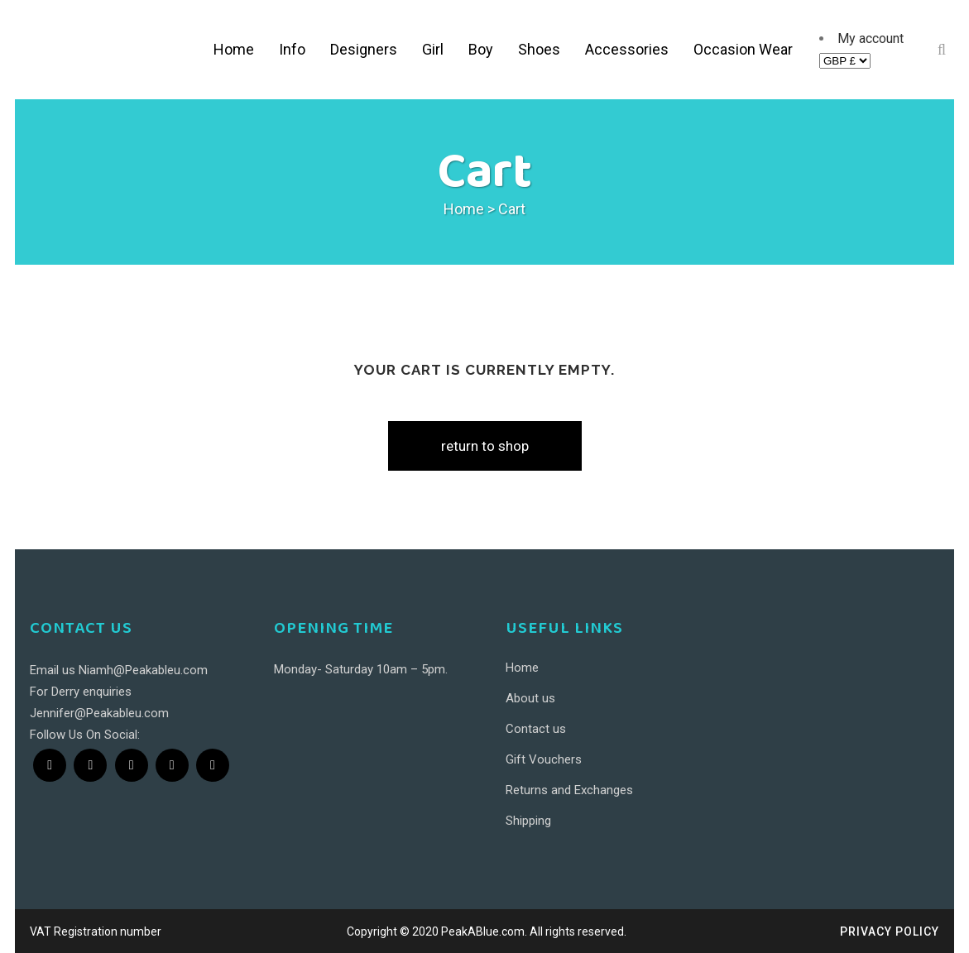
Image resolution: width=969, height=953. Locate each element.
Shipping (528, 820)
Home (464, 209)
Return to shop (485, 446)
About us (530, 698)
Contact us (536, 728)
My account (870, 38)
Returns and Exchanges (569, 790)
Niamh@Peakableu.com (143, 670)
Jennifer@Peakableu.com (99, 713)
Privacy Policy (889, 931)
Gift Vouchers (544, 759)
